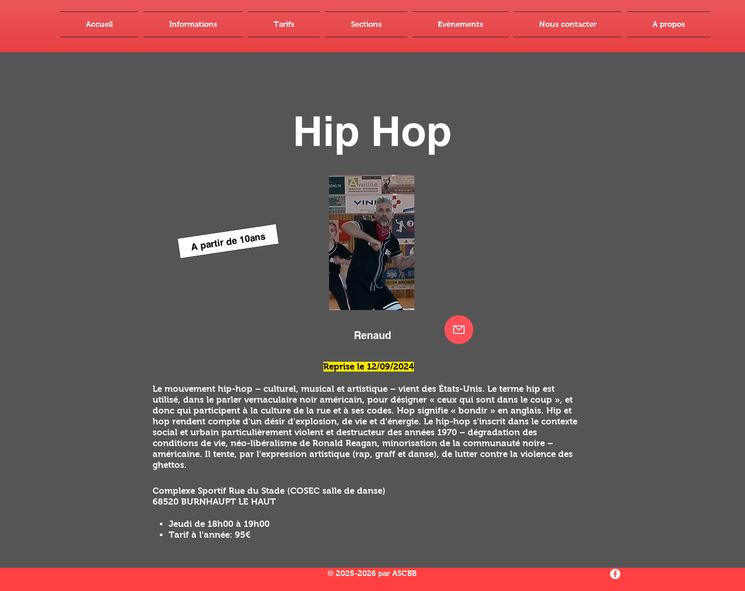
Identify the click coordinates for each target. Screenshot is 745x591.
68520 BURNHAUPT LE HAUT (214, 502)
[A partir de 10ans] (228, 241)
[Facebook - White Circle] (615, 574)
